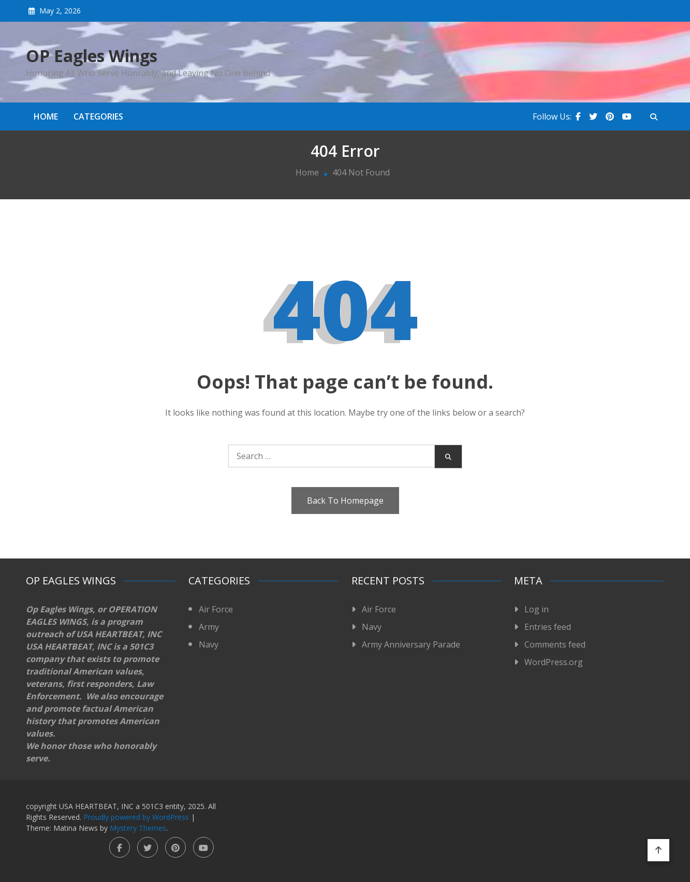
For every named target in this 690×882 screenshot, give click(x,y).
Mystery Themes (138, 828)
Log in (536, 609)
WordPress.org (553, 662)
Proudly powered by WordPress (137, 817)
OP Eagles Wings (91, 56)
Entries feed (547, 627)
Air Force (216, 609)
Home (46, 116)
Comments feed (554, 644)
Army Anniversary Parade (411, 644)
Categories (98, 116)
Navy (208, 644)
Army (209, 627)
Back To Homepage (345, 500)
